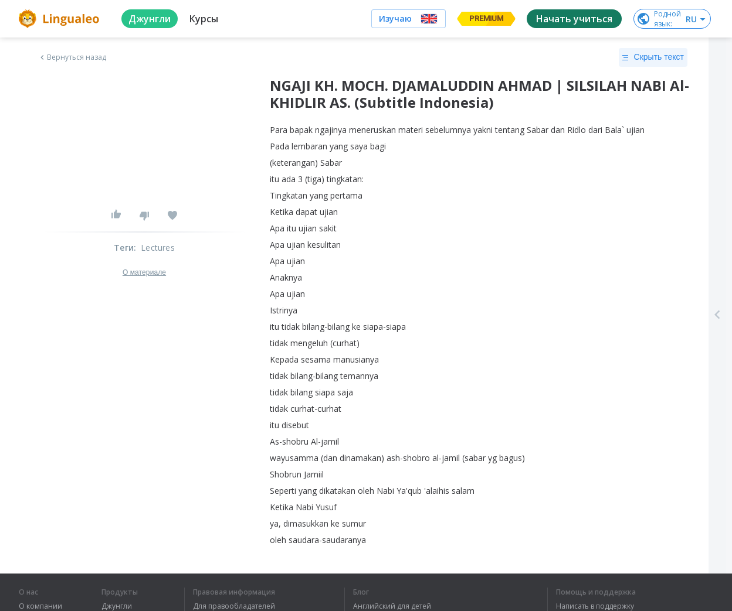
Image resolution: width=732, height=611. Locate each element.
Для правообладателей (234, 606)
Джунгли (116, 606)
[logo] (61, 18)
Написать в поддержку (595, 606)
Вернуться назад (72, 57)
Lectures (158, 247)
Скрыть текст (653, 57)
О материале (144, 272)
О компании (40, 606)
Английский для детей (392, 606)
